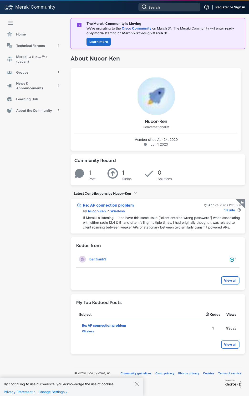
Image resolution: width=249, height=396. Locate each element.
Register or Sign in (230, 7)
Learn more (98, 42)
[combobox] (169, 7)
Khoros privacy (188, 373)
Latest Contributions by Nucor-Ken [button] (102, 193)
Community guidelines (136, 373)
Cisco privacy (164, 373)
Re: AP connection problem (108, 205)
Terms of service (229, 373)
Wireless (117, 211)
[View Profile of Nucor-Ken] (97, 211)
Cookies (208, 373)
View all (230, 280)
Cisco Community (136, 28)
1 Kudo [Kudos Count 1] (229, 210)
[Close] (137, 389)
